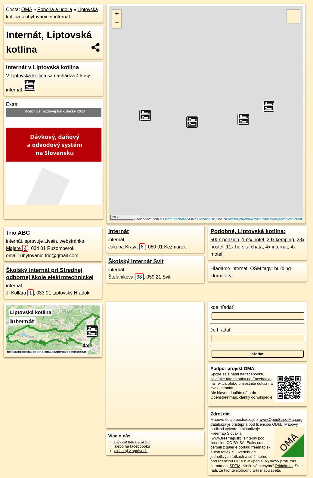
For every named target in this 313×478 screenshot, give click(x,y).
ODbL (277, 424)
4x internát (276, 246)
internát (62, 16)
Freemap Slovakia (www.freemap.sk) (225, 435)
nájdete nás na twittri (132, 441)
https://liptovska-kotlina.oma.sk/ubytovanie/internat (265, 219)
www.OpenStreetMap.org (280, 419)
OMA (26, 9)
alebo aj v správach (130, 451)
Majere (17, 248)
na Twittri (218, 383)
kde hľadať (222, 307)
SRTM (235, 466)
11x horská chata (244, 246)
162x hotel (253, 239)
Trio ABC (18, 233)
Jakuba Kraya (126, 246)
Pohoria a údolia (54, 9)
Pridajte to (284, 466)
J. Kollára (20, 292)
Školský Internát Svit (136, 261)
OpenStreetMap (175, 219)
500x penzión (224, 239)
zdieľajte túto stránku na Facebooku (240, 379)
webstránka (72, 241)
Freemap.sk (206, 219)
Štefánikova (126, 276)
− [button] (117, 23)
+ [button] (117, 14)
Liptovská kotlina (28, 75)
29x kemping (280, 239)
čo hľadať (220, 329)
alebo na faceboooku (132, 446)
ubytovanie (36, 16)
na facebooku (251, 374)
